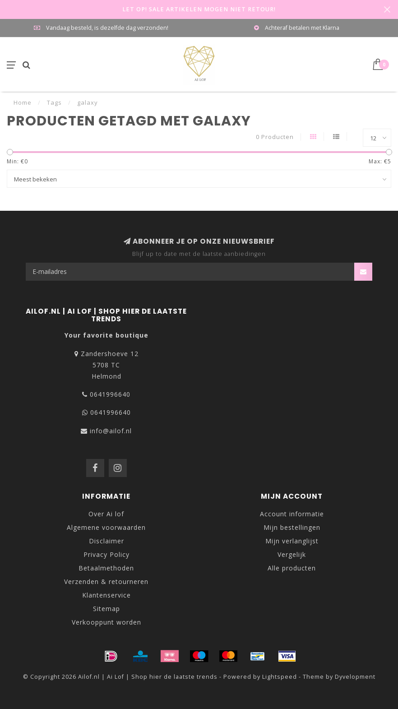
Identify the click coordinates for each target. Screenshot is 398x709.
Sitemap (106, 608)
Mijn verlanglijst (292, 541)
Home (23, 102)
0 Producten (275, 137)
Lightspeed (279, 677)
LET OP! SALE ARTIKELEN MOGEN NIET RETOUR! (199, 9)
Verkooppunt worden (106, 622)
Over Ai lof (106, 514)
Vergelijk (292, 554)
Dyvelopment (355, 677)
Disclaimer (106, 541)
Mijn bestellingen (292, 527)
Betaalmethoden (106, 568)
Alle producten (292, 568)
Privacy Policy (106, 554)
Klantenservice (106, 595)
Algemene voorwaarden (106, 527)
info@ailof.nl (111, 430)
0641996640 (110, 394)
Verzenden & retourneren (106, 581)
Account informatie (292, 514)
